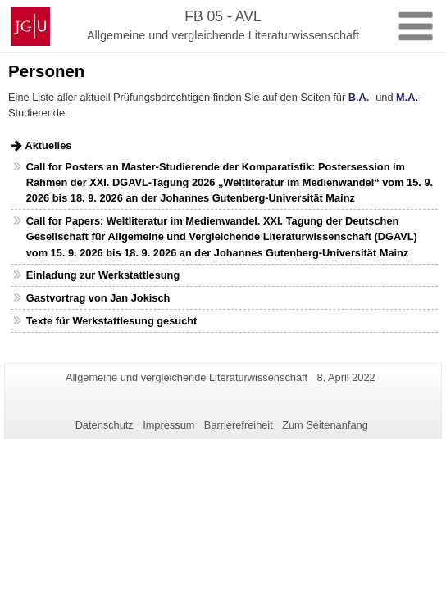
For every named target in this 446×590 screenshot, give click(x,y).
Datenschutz (104, 425)
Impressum (168, 425)
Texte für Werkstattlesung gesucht (112, 321)
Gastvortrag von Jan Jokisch (98, 298)
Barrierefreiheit (238, 425)
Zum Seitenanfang (325, 425)
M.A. (407, 97)
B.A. (359, 97)
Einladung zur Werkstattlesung (103, 275)
